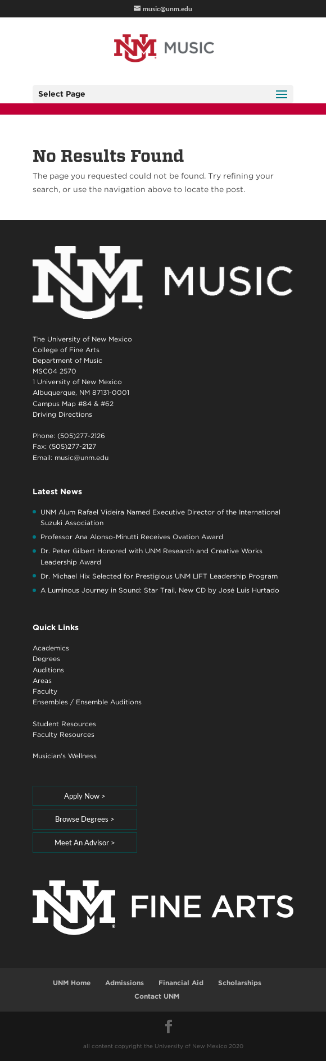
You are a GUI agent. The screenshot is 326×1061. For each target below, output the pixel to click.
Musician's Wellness (65, 756)
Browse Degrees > (85, 818)
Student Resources (64, 724)
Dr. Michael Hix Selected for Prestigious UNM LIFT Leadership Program (159, 576)
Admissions (124, 982)
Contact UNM (156, 996)
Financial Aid (181, 982)
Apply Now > (85, 795)
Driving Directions (62, 414)
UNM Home (71, 982)
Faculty (45, 691)
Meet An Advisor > (85, 842)
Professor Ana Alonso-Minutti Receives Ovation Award (131, 536)
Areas (42, 680)
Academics (51, 648)
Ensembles (50, 702)
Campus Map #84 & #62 (73, 403)
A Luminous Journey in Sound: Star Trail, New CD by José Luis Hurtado (159, 590)
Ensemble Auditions (109, 702)
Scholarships (239, 982)
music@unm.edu (81, 457)
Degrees (46, 658)
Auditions (48, 670)
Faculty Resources (63, 734)
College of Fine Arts (66, 349)
